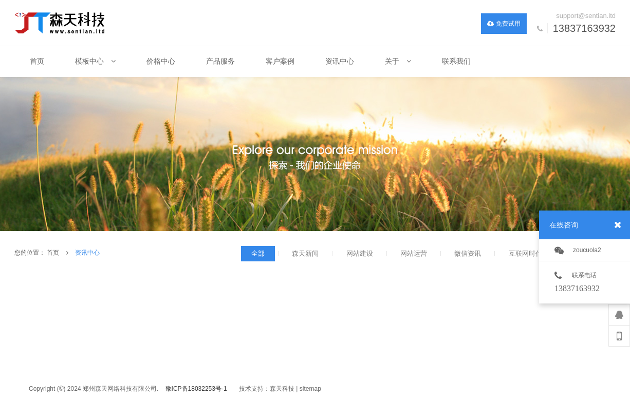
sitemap (310, 388)
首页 (53, 252)
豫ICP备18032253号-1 (196, 388)
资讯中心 (87, 252)
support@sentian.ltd (586, 15)
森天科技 (282, 388)
